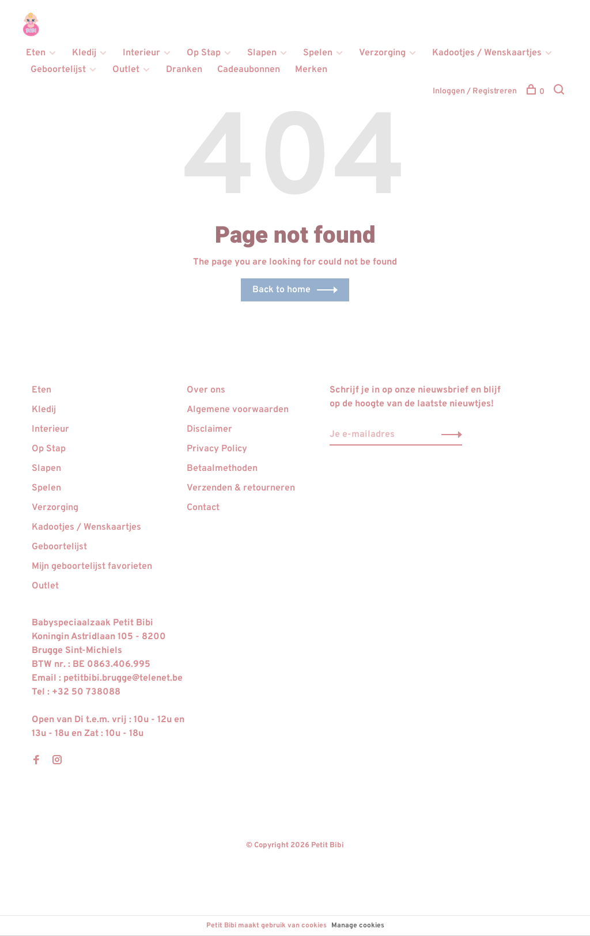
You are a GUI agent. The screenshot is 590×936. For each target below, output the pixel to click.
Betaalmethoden (222, 468)
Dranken (184, 70)
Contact (203, 508)
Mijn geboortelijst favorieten (92, 566)
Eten (36, 53)
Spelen (317, 53)
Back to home (281, 290)
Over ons (206, 390)
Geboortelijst (58, 70)
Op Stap (204, 53)
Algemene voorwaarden (238, 410)
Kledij (84, 53)
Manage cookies (357, 925)
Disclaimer (209, 429)
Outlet (125, 70)
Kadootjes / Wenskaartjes (487, 53)
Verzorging (382, 53)
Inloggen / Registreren (475, 91)
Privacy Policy (217, 449)
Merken (311, 70)
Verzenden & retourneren (241, 488)
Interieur (141, 53)
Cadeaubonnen (248, 70)
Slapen (262, 53)
